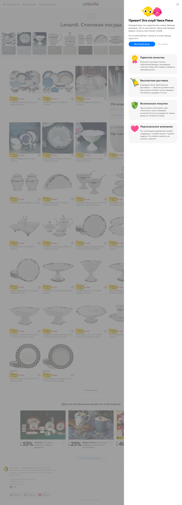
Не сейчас (163, 44)
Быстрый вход (142, 44)
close (178, 4)
